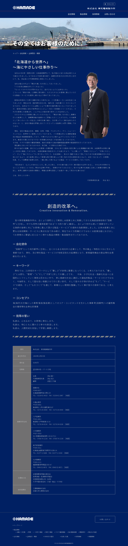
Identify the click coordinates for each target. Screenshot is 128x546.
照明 (29, 532)
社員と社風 (64, 536)
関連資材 (82, 532)
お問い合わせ (109, 14)
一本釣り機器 (38, 532)
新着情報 (91, 536)
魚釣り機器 (48, 532)
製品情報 (83, 14)
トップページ (18, 525)
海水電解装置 (72, 532)
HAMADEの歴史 (49, 536)
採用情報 (95, 14)
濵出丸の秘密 (92, 532)
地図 (67, 395)
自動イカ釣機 (21, 532)
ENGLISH (110, 4)
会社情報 (71, 14)
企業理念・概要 (32, 536)
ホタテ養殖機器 (60, 532)
